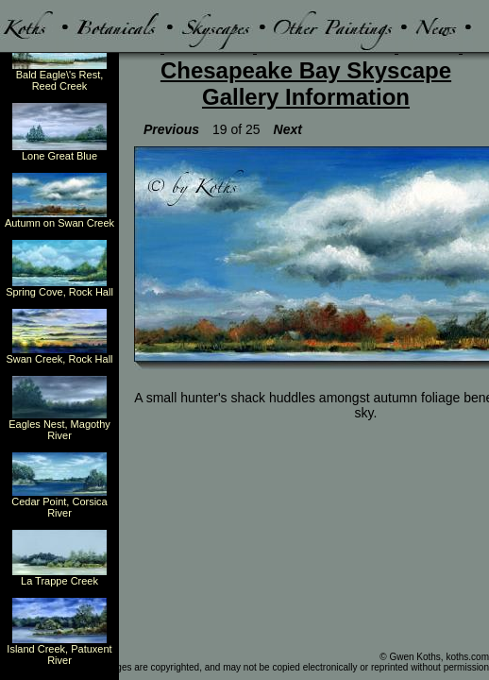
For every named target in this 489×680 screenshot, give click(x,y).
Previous (171, 129)
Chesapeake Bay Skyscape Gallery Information (305, 84)
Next (288, 129)
